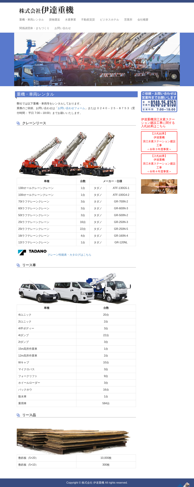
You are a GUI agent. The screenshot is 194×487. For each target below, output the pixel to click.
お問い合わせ (62, 28)
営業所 (128, 19)
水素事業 (70, 19)
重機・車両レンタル (31, 19)
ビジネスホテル (109, 19)
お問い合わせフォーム (71, 108)
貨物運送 (54, 19)
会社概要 (142, 19)
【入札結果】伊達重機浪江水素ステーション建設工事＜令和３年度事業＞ (159, 141)
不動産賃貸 (88, 19)
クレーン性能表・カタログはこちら (54, 254)
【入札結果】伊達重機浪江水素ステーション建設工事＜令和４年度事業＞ (159, 163)
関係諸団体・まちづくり (34, 28)
